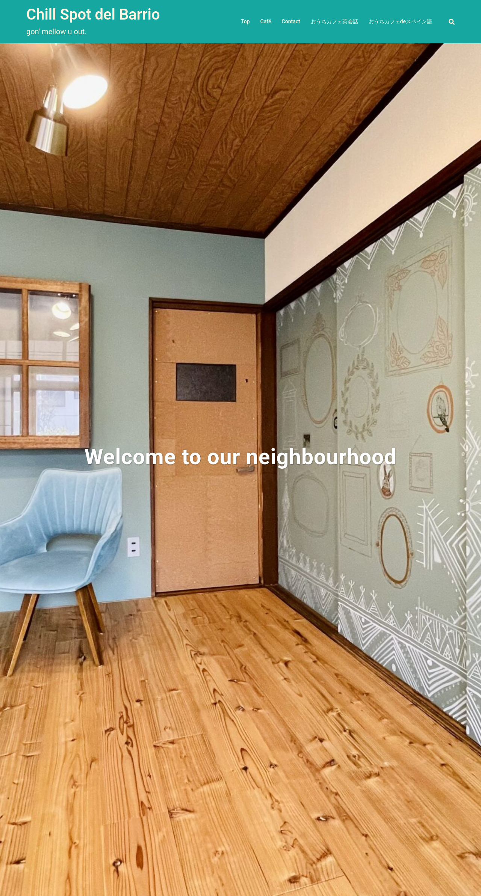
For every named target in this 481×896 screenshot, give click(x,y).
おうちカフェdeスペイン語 (400, 21)
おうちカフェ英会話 (334, 21)
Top (245, 21)
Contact (291, 21)
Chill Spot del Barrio (93, 14)
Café (265, 21)
